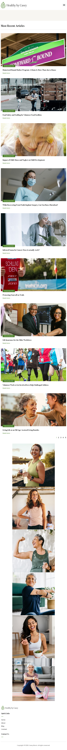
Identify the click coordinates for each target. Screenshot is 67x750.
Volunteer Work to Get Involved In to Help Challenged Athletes (26, 385)
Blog (2, 726)
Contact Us (5, 734)
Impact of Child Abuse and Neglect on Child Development (24, 160)
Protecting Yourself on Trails (13, 295)
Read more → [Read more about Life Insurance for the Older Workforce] (7, 343)
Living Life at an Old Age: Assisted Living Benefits (21, 430)
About (3, 723)
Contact (4, 729)
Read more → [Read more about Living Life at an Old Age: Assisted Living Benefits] (7, 433)
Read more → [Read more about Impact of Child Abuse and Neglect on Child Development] (7, 163)
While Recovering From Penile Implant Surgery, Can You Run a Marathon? (30, 205)
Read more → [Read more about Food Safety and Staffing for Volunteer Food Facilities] (7, 118)
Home (3, 720)
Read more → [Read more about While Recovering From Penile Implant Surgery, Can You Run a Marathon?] (7, 208)
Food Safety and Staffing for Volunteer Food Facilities (22, 115)
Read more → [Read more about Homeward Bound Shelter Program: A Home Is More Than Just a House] (7, 73)
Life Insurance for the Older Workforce (17, 340)
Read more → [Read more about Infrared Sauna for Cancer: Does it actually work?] (7, 253)
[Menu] (64, 5)
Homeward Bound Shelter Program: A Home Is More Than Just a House (29, 70)
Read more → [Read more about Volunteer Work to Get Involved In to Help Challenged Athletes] (7, 388)
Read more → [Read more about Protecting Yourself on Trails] (7, 298)
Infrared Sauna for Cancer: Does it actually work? (21, 250)
